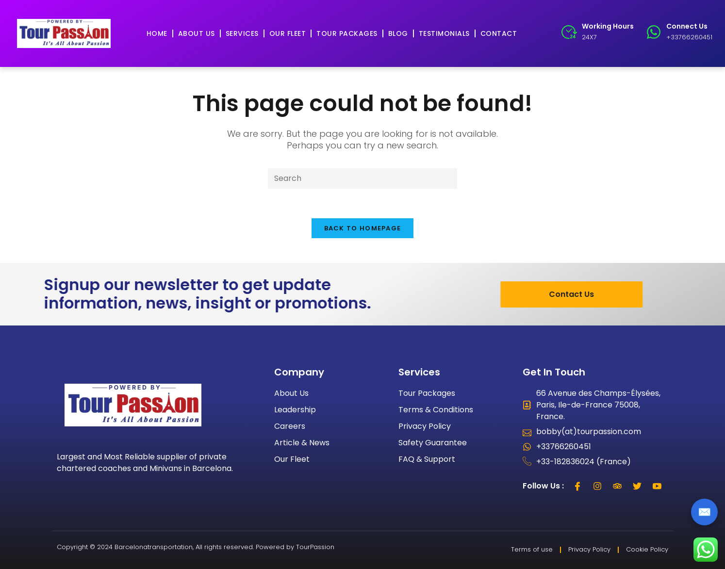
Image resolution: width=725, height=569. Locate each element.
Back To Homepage (362, 228)
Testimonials (444, 33)
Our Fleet (287, 33)
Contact (498, 33)
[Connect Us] (653, 32)
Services (242, 33)
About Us (196, 33)
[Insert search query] (362, 178)
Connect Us (687, 26)
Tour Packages (347, 33)
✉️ (704, 512)
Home (157, 33)
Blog (398, 33)
